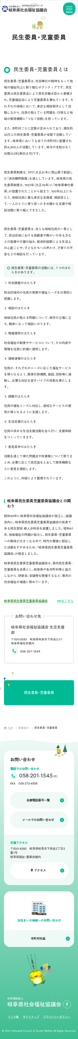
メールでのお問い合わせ (38, 820)
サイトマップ (31, 1017)
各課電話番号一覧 (38, 800)
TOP (10, 728)
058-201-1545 (38, 775)
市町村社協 (38, 939)
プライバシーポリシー (56, 1017)
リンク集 (13, 1017)
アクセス (40, 870)
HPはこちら (65, 601)
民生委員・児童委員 (39, 692)
